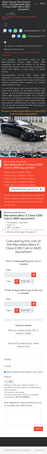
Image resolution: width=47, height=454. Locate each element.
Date (8, 270)
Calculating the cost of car (26, 189)
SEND (38, 429)
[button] (45, 134)
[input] (17, 274)
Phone (7, 377)
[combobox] (9, 381)
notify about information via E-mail (23, 372)
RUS (36, 4)
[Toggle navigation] (5, 24)
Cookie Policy (39, 450)
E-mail (8, 366)
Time (8, 281)
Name (8, 359)
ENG (42, 4)
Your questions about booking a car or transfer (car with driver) (23, 404)
